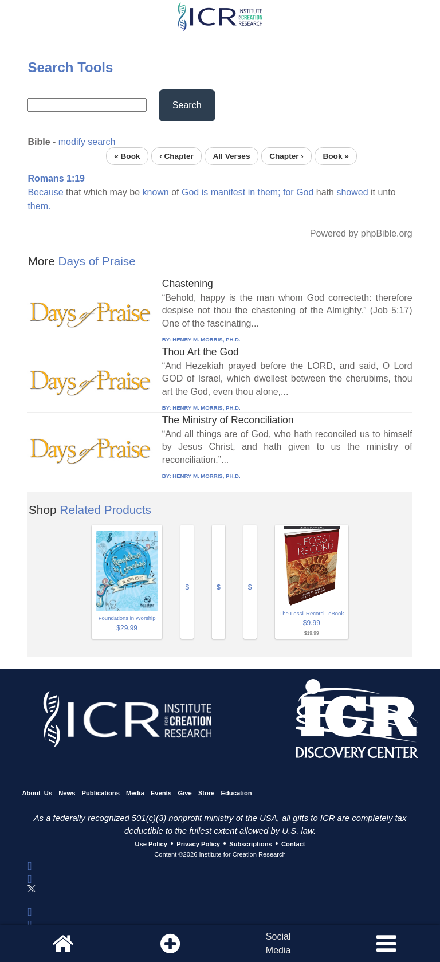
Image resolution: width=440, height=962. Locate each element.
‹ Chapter (176, 156)
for (288, 192)
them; (269, 192)
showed (352, 192)
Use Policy (151, 844)
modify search (87, 142)
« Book (127, 156)
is (205, 192)
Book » (335, 156)
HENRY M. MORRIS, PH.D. (206, 339)
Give (185, 793)
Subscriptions (250, 844)
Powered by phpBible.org (361, 233)
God (190, 192)
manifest (228, 192)
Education (236, 793)
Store (206, 793)
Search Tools (70, 67)
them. (39, 206)
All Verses (231, 156)
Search (187, 105)
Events (161, 793)
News (66, 793)
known (156, 192)
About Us (37, 793)
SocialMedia (278, 943)
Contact (293, 844)
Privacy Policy (198, 844)
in (251, 192)
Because (45, 192)
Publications (101, 793)
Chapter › (286, 156)
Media (135, 793)
